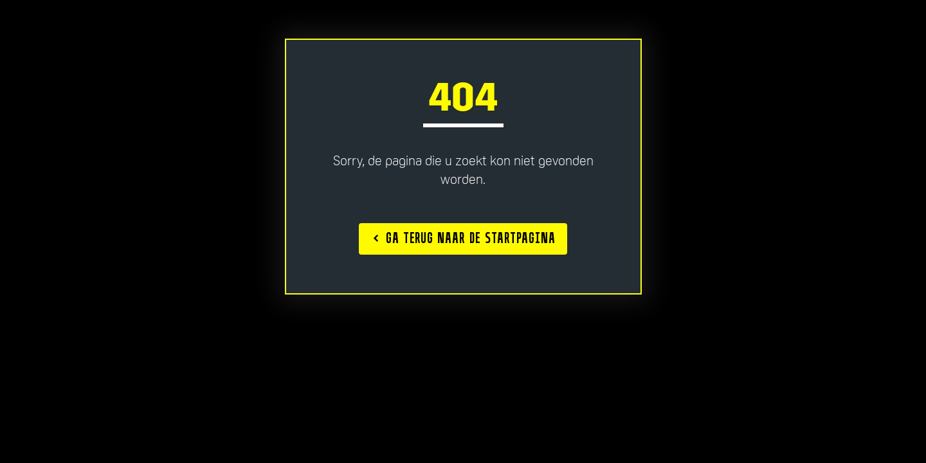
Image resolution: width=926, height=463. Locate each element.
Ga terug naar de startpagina (464, 237)
